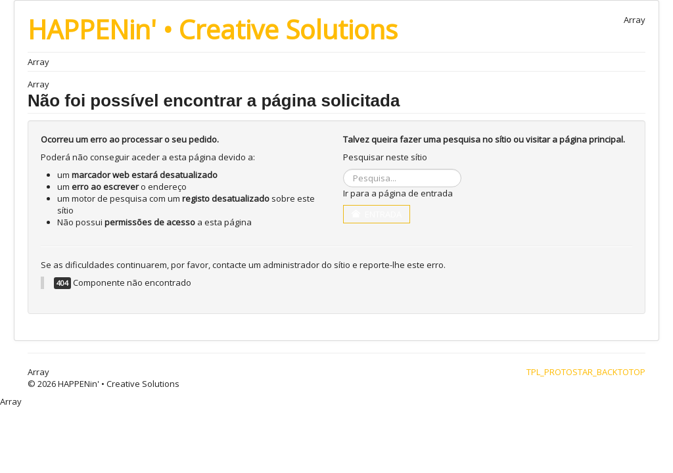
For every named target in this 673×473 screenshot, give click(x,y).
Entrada (377, 214)
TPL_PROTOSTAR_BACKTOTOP (585, 372)
